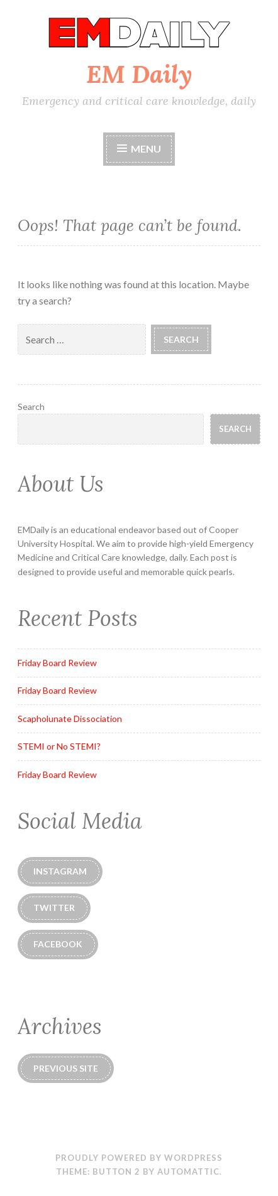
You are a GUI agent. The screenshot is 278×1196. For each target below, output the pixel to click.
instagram (60, 871)
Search (31, 406)
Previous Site (65, 1068)
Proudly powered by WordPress (139, 1158)
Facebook (57, 944)
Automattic (188, 1171)
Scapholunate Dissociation (70, 718)
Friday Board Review (57, 662)
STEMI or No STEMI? (59, 746)
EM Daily (139, 74)
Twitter (54, 907)
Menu (139, 148)
